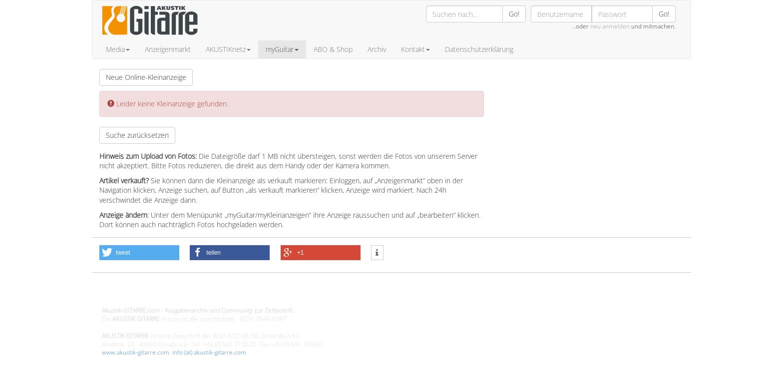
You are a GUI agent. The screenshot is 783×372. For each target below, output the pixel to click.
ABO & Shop (333, 49)
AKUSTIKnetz (228, 49)
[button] (139, 252)
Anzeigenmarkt (168, 49)
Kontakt (415, 49)
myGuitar (282, 49)
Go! (514, 13)
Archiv (377, 49)
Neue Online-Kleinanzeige (146, 77)
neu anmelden (610, 26)
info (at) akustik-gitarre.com (209, 352)
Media (118, 49)
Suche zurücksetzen (137, 135)
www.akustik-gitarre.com (135, 352)
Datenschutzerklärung (479, 49)
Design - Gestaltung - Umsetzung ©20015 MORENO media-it (184, 294)
